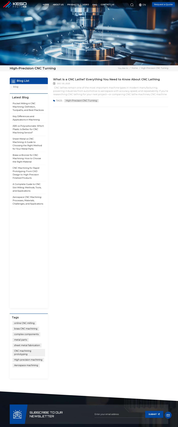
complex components (26, 239)
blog (15, 86)
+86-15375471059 (37, 339)
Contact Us (107, 4)
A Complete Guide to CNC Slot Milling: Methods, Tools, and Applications (27, 189)
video (42, 411)
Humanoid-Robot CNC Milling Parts (107, 340)
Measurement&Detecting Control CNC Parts (109, 392)
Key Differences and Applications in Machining (26, 120)
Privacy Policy (100, 415)
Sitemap (81, 415)
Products (73, 4)
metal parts (20, 244)
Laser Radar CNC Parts (107, 355)
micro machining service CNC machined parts (77, 340)
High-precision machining (28, 264)
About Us (58, 4)
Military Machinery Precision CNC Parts (110, 383)
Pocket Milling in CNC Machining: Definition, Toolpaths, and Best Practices (28, 108)
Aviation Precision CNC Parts (110, 360)
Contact (84, 411)
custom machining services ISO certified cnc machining (77, 381)
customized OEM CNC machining (74, 354)
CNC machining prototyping (22, 258)
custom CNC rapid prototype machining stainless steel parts (73, 363)
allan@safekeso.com (33, 344)
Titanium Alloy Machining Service (75, 398)
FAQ (95, 4)
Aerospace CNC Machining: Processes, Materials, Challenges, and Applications (28, 202)
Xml (89, 415)
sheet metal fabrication (27, 250)
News (54, 411)
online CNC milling (24, 228)
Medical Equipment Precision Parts (110, 375)
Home (46, 4)
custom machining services (76, 347)
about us (68, 411)
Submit (154, 313)
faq (98, 411)
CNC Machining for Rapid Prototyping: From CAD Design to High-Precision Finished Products (26, 174)
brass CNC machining (25, 233)
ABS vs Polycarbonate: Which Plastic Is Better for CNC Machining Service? (28, 131)
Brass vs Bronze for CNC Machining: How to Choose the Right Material (27, 160)
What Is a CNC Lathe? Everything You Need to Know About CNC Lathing (106, 79)
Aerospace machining (26, 270)
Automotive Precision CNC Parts (109, 349)
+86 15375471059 (44, 350)
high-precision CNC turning (81, 100)
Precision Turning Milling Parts (75, 390)
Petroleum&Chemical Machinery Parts (106, 367)
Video (85, 4)
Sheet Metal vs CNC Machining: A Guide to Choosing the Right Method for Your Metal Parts (27, 145)
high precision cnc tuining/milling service (73, 373)
